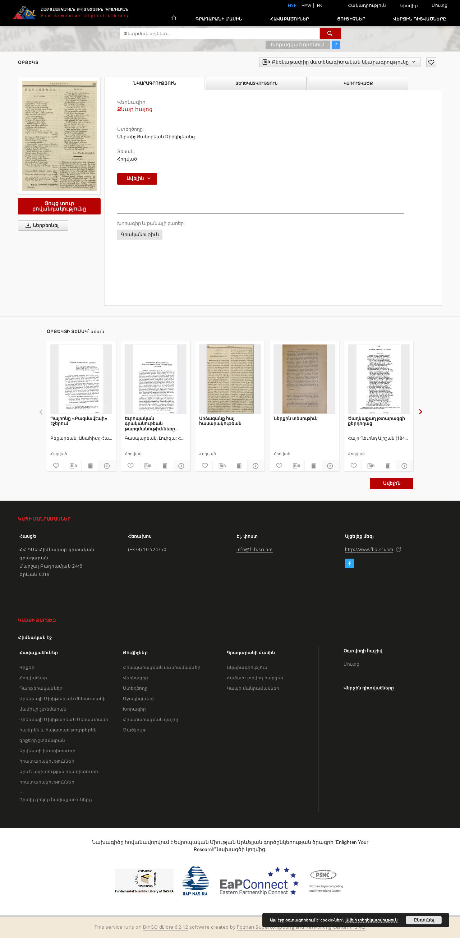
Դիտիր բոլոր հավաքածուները (55, 799)
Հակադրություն (367, 5)
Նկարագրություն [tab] (154, 83)
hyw (307, 5)
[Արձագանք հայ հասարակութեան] (230, 379)
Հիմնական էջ (35, 637)
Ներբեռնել (41, 225)
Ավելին (391, 483)
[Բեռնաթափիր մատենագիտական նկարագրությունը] (72, 466)
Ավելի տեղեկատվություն (371, 920)
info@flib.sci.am (254, 549)
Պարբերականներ (41, 688)
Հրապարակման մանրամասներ (161, 667)
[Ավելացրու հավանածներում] (431, 62)
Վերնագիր (135, 678)
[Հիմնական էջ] (173, 19)
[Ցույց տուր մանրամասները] (106, 466)
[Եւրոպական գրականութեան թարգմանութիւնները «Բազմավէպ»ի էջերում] (155, 379)
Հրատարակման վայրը (150, 719)
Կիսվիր (409, 6)
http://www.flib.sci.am (369, 549)
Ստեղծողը (135, 688)
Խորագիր (134, 709)
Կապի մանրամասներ (253, 688)
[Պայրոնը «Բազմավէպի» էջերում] (81, 379)
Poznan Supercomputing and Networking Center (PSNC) (301, 927)
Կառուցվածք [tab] (358, 83)
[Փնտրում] (330, 33)
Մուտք (439, 5)
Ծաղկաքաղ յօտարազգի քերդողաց (376, 420)
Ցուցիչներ (351, 19)
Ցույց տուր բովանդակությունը (59, 206)
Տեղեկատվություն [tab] (256, 83)
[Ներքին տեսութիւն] (304, 379)
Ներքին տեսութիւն (295, 418)
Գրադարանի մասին (219, 19)
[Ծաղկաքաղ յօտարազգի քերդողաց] (378, 379)
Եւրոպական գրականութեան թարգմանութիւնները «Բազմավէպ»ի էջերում (152, 423)
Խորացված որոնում (298, 44)
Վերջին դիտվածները (419, 19)
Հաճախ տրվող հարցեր (255, 678)
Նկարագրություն (247, 667)
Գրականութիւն (140, 234)
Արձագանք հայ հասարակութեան (220, 420)
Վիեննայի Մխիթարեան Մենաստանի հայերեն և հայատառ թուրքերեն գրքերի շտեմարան (63, 729)
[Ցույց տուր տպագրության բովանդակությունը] (90, 466)
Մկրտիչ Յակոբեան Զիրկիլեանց (156, 137)
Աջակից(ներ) (138, 699)
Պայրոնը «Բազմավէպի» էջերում (78, 420)
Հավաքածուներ (289, 19)
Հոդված (127, 159)
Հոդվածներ (33, 678)
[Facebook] (349, 563)
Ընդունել (424, 920)
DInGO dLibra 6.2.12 (165, 927)
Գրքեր (26, 667)
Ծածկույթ (134, 730)
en (320, 5)
